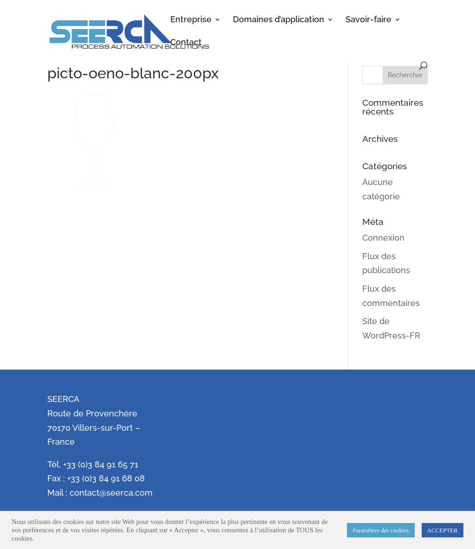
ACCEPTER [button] (442, 530)
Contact (186, 43)
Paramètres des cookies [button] (381, 530)
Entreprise (191, 20)
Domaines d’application (278, 20)
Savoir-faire (369, 20)
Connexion (383, 238)
